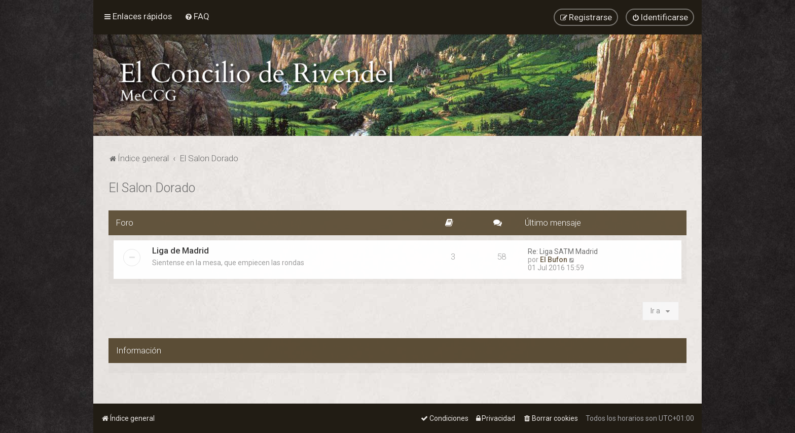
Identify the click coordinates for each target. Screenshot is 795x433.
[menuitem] (197, 16)
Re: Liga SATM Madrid (563, 250)
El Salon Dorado (152, 186)
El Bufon (553, 259)
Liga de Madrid (180, 249)
